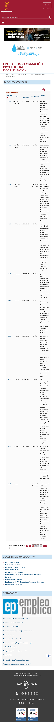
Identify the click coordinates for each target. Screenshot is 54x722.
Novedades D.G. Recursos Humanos (16, 660)
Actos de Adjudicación (11, 647)
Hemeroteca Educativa (12, 565)
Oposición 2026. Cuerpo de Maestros (16, 619)
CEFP (12, 74)
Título (43, 95)
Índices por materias (11, 76)
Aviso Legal (25, 699)
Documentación (22, 74)
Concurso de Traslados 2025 (13, 623)
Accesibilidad (14, 699)
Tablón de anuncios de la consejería (17, 664)
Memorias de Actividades (13, 584)
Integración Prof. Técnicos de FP (14, 651)
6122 (9, 484)
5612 (9, 379)
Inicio (6, 74)
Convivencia (7, 655)
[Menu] (3, 22)
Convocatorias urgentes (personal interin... (18, 631)
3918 (9, 101)
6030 (9, 446)
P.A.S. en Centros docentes (13, 639)
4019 (9, 145)
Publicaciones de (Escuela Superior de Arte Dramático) (24, 582)
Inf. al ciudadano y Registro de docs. (17, 643)
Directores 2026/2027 (11, 627)
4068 (9, 184)
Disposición (35, 96)
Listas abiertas (8, 635)
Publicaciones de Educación (14, 572)
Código (9, 95)
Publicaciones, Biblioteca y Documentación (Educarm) (23, 575)
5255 (9, 336)
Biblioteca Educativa (12, 562)
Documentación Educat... (38, 74)
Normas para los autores (13, 580)
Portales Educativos (12, 570)
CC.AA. (16, 96)
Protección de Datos (37, 699)
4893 (9, 300)
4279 (9, 224)
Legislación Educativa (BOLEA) (15, 567)
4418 (9, 274)
